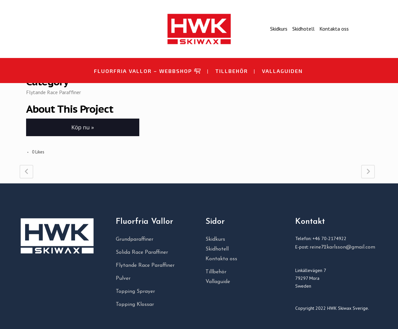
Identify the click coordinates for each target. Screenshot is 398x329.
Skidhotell (303, 28)
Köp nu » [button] (82, 127)
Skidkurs (278, 28)
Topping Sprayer (135, 291)
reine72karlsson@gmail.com (342, 247)
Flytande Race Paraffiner (145, 265)
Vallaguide (218, 281)
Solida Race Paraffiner (142, 252)
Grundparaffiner (134, 239)
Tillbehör (216, 272)
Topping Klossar (135, 304)
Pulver (123, 278)
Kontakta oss (334, 28)
